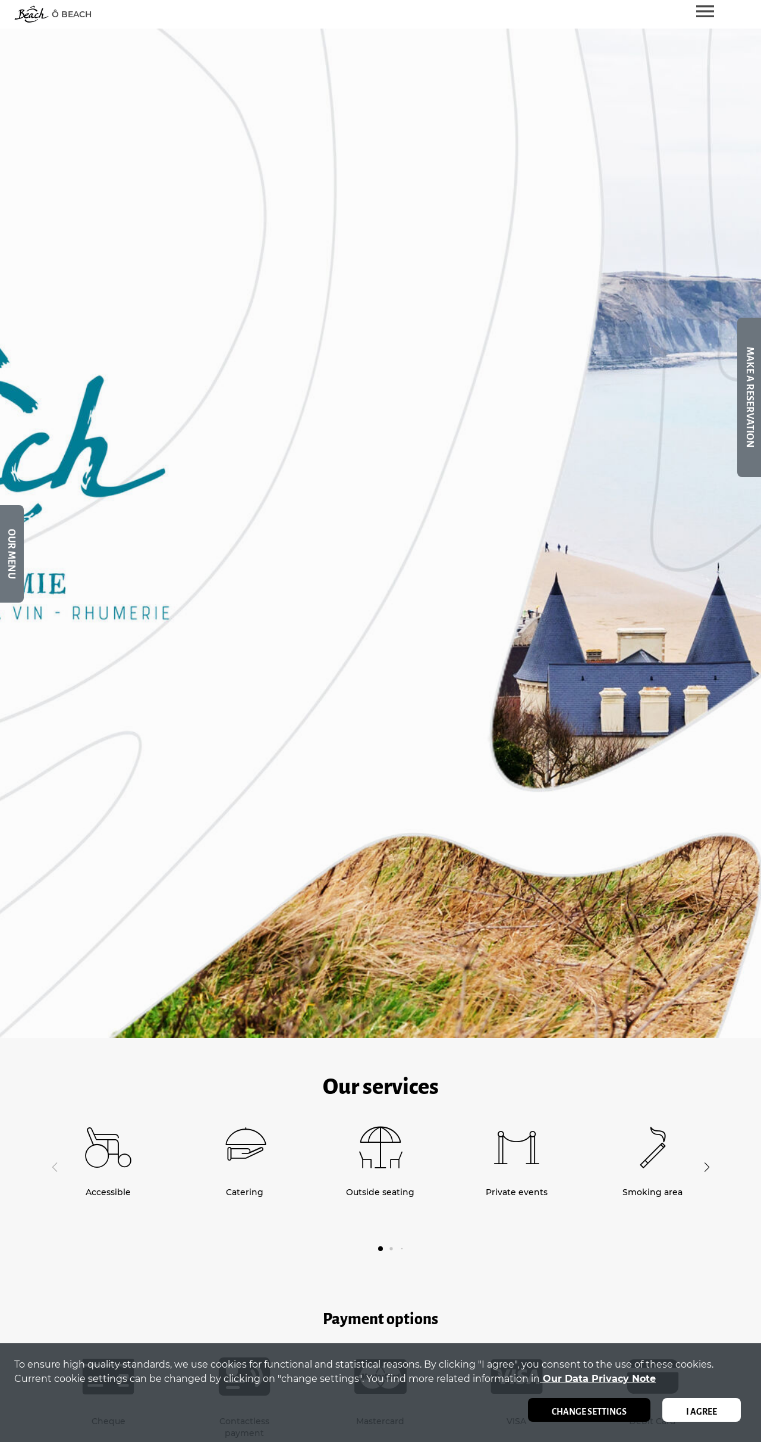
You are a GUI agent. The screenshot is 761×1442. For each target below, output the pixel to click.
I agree (701, 1411)
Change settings (589, 1411)
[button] (707, 1167)
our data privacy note (598, 1378)
